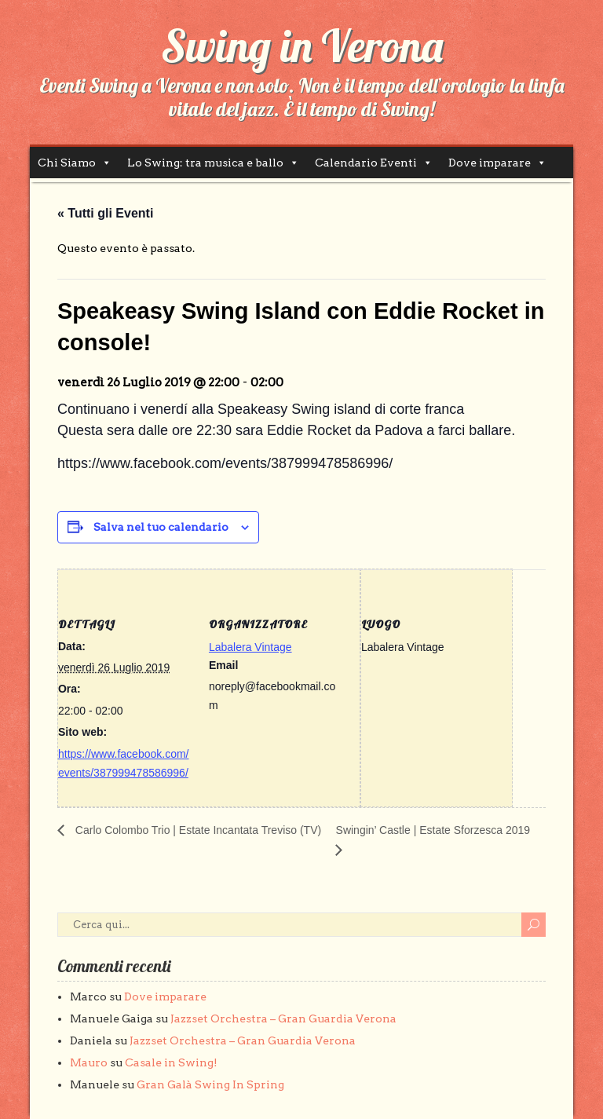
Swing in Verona (302, 45)
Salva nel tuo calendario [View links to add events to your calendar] (160, 527)
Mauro (89, 1062)
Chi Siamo (67, 162)
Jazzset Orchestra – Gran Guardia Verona (283, 1018)
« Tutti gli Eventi (105, 213)
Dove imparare (489, 162)
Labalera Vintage (250, 647)
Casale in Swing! (171, 1062)
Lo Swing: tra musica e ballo (205, 162)
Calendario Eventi (366, 162)
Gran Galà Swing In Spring (210, 1084)
